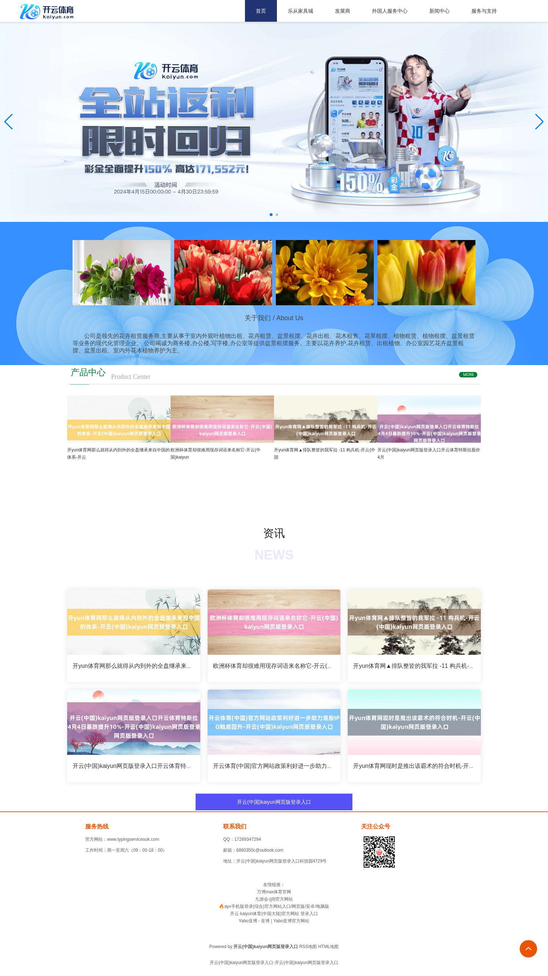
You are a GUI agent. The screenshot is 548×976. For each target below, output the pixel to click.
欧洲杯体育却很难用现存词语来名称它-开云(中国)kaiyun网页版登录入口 (305, 666)
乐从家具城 (300, 11)
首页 (261, 11)
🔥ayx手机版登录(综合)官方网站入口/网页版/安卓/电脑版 (274, 906)
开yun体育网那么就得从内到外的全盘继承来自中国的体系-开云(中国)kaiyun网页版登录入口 (190, 666)
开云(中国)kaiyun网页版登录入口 (274, 802)
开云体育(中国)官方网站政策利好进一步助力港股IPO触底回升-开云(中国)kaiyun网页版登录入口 (335, 766)
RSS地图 (308, 946)
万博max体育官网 (274, 891)
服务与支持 (484, 11)
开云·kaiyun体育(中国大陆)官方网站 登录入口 (274, 913)
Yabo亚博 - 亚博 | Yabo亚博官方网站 (274, 920)
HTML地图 (328, 946)
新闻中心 (439, 11)
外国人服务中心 (390, 11)
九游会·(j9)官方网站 (274, 899)
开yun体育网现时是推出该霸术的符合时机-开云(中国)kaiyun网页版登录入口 (450, 766)
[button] (539, 122)
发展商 (342, 11)
